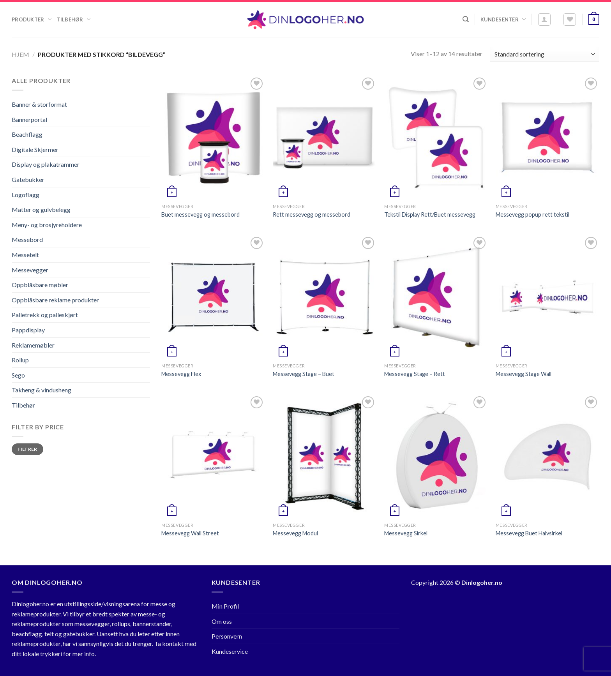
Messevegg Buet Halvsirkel (529, 533)
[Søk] (466, 19)
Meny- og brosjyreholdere (47, 224)
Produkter (31, 19)
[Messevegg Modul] (324, 456)
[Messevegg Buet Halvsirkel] (547, 456)
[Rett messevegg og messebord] (324, 138)
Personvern (227, 636)
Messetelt (25, 254)
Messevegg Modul (295, 533)
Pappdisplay (28, 330)
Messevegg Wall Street (190, 533)
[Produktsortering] (544, 54)
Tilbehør (73, 19)
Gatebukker (28, 179)
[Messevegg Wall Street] (213, 456)
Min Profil (225, 606)
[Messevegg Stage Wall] (547, 297)
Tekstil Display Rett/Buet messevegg (429, 214)
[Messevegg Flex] (213, 297)
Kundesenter (503, 19)
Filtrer (27, 449)
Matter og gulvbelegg (41, 209)
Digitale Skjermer (35, 149)
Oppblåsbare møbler (40, 284)
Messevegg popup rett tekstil (532, 214)
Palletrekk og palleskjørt (45, 314)
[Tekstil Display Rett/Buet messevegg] (436, 138)
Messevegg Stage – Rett (414, 374)
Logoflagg (25, 194)
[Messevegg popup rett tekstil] (547, 138)
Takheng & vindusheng (41, 390)
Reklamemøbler (33, 345)
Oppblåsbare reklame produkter (55, 300)
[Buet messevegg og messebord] (213, 138)
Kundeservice (230, 651)
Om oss (222, 621)
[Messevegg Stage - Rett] (436, 297)
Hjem (20, 54)
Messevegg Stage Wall (523, 374)
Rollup (20, 360)
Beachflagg (27, 134)
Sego (18, 375)
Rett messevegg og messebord (311, 214)
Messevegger (30, 270)
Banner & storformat (39, 104)
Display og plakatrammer (45, 164)
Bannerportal (29, 119)
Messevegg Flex (181, 374)
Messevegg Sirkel (405, 533)
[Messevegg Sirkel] (436, 456)
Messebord (27, 239)
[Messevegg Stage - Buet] (324, 297)
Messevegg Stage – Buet (303, 374)
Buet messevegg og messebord (200, 214)
